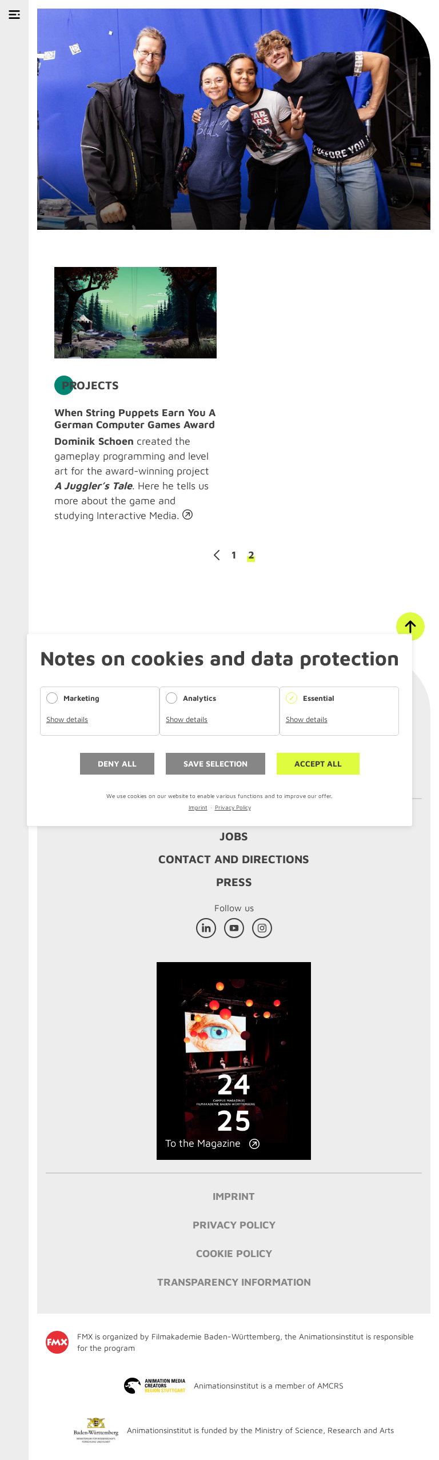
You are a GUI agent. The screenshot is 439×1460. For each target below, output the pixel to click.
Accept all (318, 763)
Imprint (198, 807)
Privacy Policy (233, 807)
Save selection (215, 763)
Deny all (117, 763)
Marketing (81, 698)
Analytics (199, 698)
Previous (216, 555)
